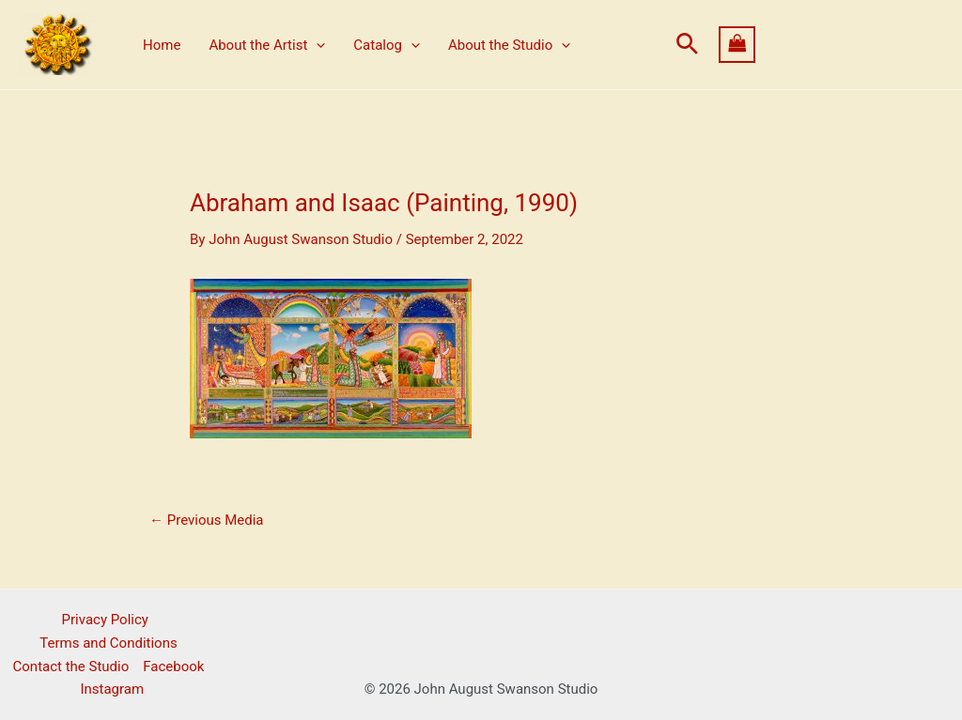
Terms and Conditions (108, 643)
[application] (316, 45)
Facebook (173, 666)
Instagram (112, 689)
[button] (687, 44)
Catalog (386, 45)
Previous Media (206, 520)
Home (161, 45)
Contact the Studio (71, 666)
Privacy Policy (105, 619)
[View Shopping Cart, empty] (831, 44)
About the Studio (509, 45)
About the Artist (267, 45)
